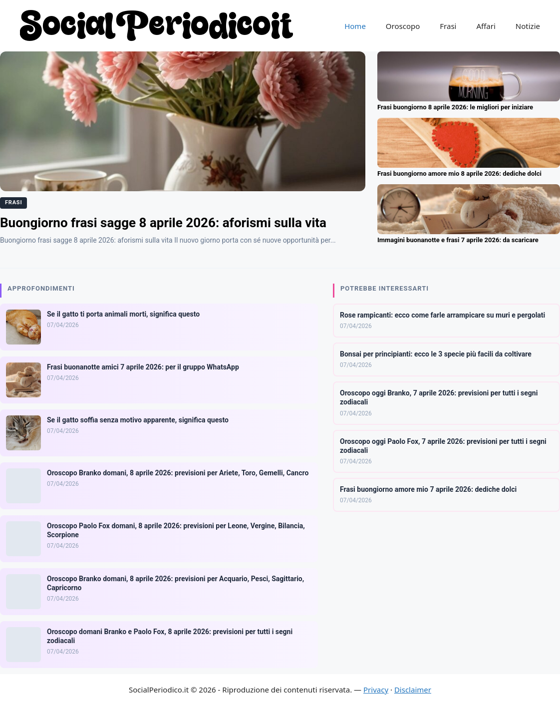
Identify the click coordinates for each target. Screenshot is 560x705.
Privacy (375, 690)
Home (355, 26)
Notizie (528, 26)
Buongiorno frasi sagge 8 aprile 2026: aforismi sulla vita (163, 222)
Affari (485, 26)
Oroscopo (403, 26)
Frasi (448, 26)
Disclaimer (412, 690)
